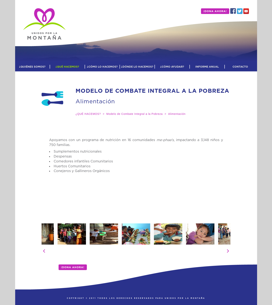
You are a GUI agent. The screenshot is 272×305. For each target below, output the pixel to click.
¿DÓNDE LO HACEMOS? (137, 66)
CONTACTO (240, 66)
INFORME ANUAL (207, 66)
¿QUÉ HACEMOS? (67, 66)
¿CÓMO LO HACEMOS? (102, 66)
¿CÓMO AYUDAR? (172, 66)
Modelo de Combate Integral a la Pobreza (134, 113)
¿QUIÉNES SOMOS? (32, 66)
